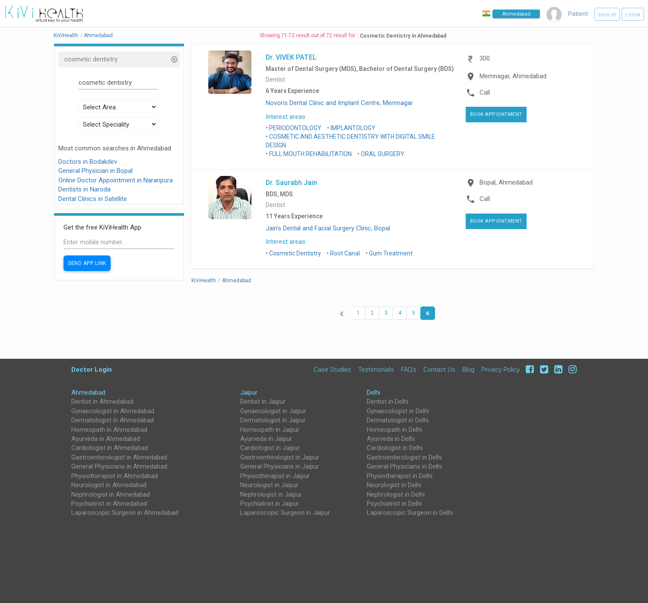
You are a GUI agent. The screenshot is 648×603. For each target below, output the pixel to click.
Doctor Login (91, 369)
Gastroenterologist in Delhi (404, 457)
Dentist (275, 80)
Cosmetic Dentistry (295, 253)
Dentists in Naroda (84, 189)
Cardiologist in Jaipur (270, 448)
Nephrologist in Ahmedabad (110, 494)
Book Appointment (496, 114)
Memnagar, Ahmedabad (513, 76)
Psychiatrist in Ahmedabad (109, 503)
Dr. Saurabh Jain (291, 182)
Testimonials (376, 369)
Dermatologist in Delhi (398, 420)
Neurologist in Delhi (394, 485)
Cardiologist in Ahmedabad (109, 448)
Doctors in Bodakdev (87, 162)
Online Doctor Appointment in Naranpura (115, 180)
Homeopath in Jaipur (269, 430)
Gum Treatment (391, 253)
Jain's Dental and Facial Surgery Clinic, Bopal (328, 228)
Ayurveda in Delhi (391, 439)
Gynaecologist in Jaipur (273, 411)
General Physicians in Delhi (404, 466)
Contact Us (439, 369)
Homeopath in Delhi (394, 430)
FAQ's (408, 369)
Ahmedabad (88, 392)
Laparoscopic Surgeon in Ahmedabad (124, 513)
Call (485, 92)
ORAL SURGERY (382, 153)
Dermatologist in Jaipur (273, 420)
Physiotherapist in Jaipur (275, 476)
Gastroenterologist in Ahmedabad (119, 457)
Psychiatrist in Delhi (394, 503)
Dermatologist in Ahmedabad (112, 420)
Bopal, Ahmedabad (506, 182)
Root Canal (345, 253)
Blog (468, 369)
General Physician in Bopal (95, 171)
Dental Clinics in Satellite (92, 199)
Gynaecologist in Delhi (398, 411)
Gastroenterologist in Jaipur (279, 457)
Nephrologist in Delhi (396, 494)
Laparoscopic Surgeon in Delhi (410, 513)
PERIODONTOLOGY (295, 127)
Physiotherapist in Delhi (399, 476)
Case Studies (332, 369)
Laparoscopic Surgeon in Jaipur (285, 513)
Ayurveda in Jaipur (266, 439)
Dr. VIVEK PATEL (291, 57)
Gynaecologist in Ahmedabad (112, 411)
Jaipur (248, 392)
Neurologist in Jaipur (269, 485)
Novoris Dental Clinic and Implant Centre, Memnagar (339, 103)
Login (633, 15)
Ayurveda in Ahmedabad (105, 439)
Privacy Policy (500, 369)
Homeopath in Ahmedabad (109, 430)
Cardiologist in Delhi (394, 448)
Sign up (607, 15)
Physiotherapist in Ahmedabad (114, 476)
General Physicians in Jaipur (279, 466)
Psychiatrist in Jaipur (269, 503)
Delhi (373, 392)
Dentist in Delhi (387, 401)
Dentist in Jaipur (263, 401)
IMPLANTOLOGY (352, 127)
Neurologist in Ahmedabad (108, 485)
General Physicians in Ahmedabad (119, 466)
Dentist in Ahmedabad (102, 401)
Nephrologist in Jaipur (271, 494)
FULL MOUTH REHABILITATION (310, 153)
